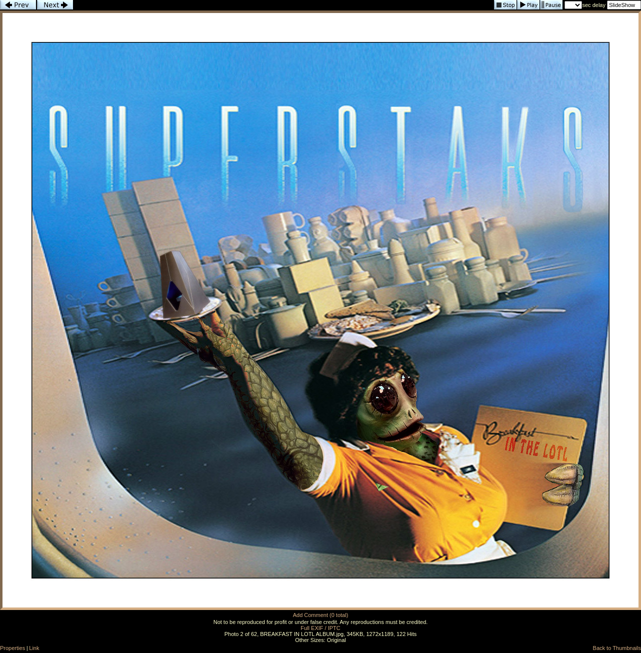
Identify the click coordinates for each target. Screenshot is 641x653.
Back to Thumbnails (617, 648)
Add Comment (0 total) (320, 615)
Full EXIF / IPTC (320, 628)
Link (34, 648)
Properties (12, 648)
